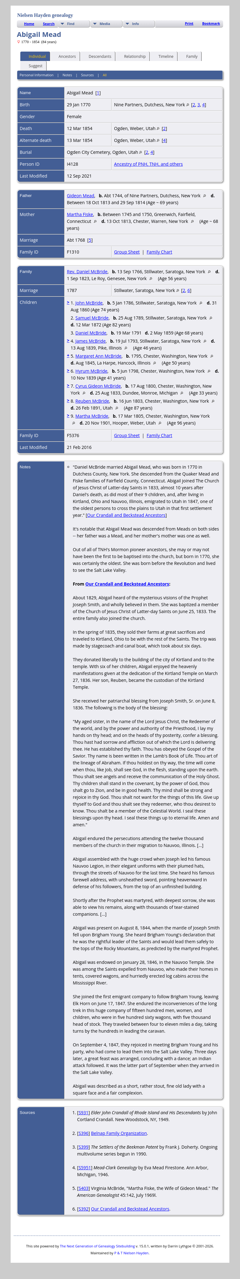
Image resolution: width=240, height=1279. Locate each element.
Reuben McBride (92, 401)
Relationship (132, 56)
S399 (83, 1147)
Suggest (32, 65)
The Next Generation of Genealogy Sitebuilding (97, 1246)
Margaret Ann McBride (98, 356)
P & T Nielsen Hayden (131, 1253)
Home (29, 23)
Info (135, 23)
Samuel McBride (91, 318)
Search (49, 23)
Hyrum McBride (91, 371)
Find (71, 23)
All (105, 75)
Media (105, 23)
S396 (83, 1133)
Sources (87, 75)
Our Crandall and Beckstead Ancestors (126, 515)
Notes (67, 75)
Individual (34, 56)
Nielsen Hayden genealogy (45, 15)
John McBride (88, 303)
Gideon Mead (80, 196)
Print (189, 23)
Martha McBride (91, 416)
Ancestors (64, 56)
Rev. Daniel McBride (87, 271)
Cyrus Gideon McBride (98, 386)
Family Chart (159, 252)
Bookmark (211, 23)
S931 (83, 1112)
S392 (83, 1209)
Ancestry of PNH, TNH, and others (148, 164)
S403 (83, 1188)
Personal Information (37, 75)
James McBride (90, 341)
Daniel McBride (90, 333)
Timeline (163, 56)
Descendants (97, 56)
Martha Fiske (80, 214)
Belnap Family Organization (119, 1133)
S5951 (84, 1168)
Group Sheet (127, 252)
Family (189, 56)
